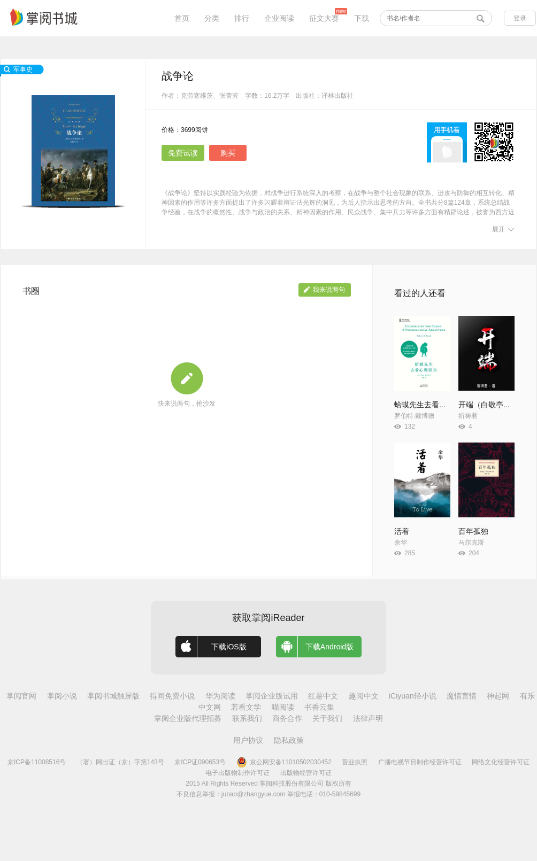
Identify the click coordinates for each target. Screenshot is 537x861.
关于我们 (327, 718)
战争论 (178, 76)
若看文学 (246, 707)
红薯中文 (323, 696)
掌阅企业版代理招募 (187, 718)
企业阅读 (279, 18)
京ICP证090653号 (200, 762)
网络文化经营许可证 (501, 762)
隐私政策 (289, 740)
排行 (241, 18)
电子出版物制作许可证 (237, 773)
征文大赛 (324, 18)
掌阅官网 (21, 696)
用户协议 (248, 740)
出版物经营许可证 (306, 773)
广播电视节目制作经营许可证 (420, 762)
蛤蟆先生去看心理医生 (431, 404)
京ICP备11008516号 (36, 762)
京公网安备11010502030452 (284, 762)
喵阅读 (283, 707)
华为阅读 (220, 696)
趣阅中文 (364, 696)
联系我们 (247, 718)
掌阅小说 (62, 696)
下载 (361, 18)
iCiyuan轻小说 (412, 696)
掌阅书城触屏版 (113, 696)
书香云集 (319, 707)
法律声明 (368, 718)
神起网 (498, 696)
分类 (211, 18)
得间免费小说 (172, 696)
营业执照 (354, 762)
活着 (401, 531)
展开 (503, 229)
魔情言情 (462, 696)
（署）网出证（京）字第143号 (120, 762)
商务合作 (287, 718)
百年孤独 (473, 531)
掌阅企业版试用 (272, 696)
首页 (181, 18)
